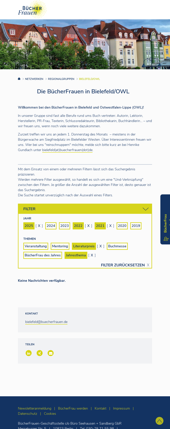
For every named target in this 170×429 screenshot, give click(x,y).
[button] (28, 353)
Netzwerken (34, 79)
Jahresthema (76, 255)
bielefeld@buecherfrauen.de (46, 321)
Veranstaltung (36, 246)
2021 (100, 225)
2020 (122, 225)
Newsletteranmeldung (34, 408)
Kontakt (100, 408)
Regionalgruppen (61, 79)
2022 (78, 225)
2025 (29, 225)
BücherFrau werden (73, 408)
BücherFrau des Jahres (43, 255)
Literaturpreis (84, 246)
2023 (64, 225)
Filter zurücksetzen (123, 265)
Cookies (50, 413)
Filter (86, 209)
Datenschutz (27, 413)
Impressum (121, 408)
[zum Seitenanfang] (159, 421)
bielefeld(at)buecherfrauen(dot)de (67, 150)
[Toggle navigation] (161, 9)
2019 (136, 225)
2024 (51, 225)
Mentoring (60, 246)
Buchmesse (117, 246)
